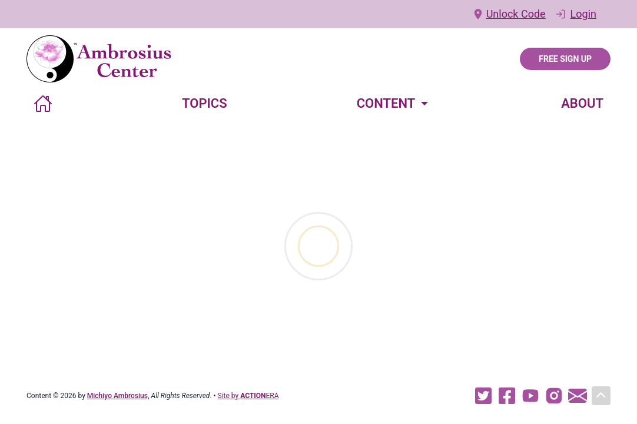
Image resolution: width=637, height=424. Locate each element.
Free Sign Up (565, 59)
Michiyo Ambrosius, (118, 396)
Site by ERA (248, 396)
